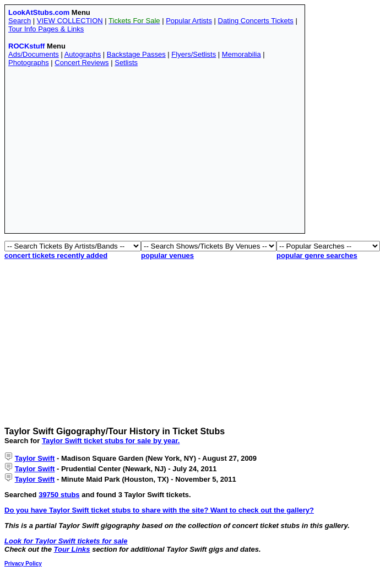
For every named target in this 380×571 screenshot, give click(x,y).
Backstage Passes (136, 54)
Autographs (82, 54)
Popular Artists (189, 21)
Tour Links (72, 549)
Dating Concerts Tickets (256, 21)
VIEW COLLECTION (70, 21)
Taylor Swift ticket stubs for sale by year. (111, 441)
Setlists (126, 62)
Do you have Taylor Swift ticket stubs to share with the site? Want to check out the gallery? (159, 510)
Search (19, 21)
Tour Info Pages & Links (46, 29)
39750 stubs (59, 495)
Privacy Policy (23, 564)
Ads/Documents (33, 54)
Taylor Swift (35, 458)
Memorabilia (241, 54)
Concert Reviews (81, 62)
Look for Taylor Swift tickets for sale (65, 541)
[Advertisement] (154, 153)
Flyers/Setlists (193, 54)
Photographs (28, 62)
